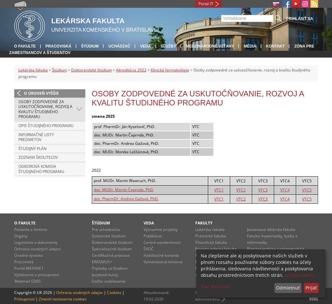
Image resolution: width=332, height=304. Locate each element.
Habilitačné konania (161, 255)
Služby (168, 46)
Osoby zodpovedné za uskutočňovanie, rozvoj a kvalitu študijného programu (45, 109)
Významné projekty (161, 229)
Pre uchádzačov (106, 229)
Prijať (311, 288)
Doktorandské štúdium (91, 70)
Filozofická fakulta (211, 242)
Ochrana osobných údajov (37, 249)
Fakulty (203, 223)
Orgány (20, 236)
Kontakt (275, 46)
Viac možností (215, 286)
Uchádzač (119, 46)
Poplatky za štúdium (110, 268)
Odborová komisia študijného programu (41, 169)
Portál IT (205, 3)
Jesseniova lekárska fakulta (271, 229)
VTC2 (241, 190)
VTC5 (307, 190)
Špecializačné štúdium (112, 249)
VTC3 (263, 190)
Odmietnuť (288, 288)
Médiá (250, 46)
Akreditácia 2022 (131, 70)
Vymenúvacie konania (163, 262)
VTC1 (219, 190)
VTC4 (285, 190)
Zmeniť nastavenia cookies (63, 299)
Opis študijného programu (46, 125)
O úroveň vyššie (41, 93)
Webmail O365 (27, 281)
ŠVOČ (149, 249)
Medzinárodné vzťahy (210, 46)
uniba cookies (300, 275)
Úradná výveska (28, 255)
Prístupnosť (24, 299)
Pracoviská (58, 46)
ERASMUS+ (102, 262)
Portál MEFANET (29, 268)
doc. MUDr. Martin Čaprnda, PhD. (124, 189)
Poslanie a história (30, 229)
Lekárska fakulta (33, 70)
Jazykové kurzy (105, 274)
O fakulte (25, 46)
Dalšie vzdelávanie (108, 281)
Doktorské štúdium (109, 236)
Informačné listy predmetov (36, 137)
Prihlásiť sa (299, 18)
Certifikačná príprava (111, 255)
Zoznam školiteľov (38, 157)
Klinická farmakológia (170, 70)
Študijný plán (32, 148)
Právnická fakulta (210, 236)
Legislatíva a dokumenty (36, 242)
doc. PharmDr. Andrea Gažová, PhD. (126, 198)
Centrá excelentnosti (162, 242)
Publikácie (153, 236)
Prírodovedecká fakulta (216, 249)
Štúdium (90, 46)
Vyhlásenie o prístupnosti (36, 274)
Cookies (114, 292)
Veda (145, 46)
